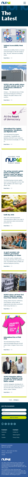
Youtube (3, 437)
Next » (17, 400)
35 (14, 400)
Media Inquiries (16, 434)
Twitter (3, 434)
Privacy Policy (16, 437)
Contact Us (15, 432)
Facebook (3, 432)
